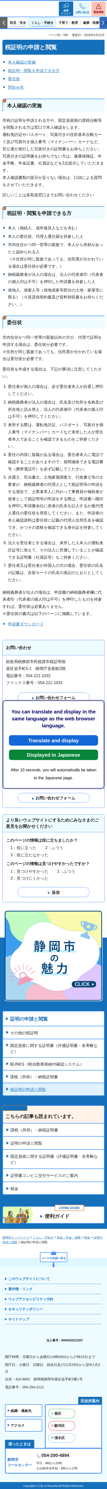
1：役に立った (23, 848)
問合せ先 (16, 87)
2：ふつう (54, 848)
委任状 (14, 79)
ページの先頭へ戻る (53, 1258)
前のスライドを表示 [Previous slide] (3, 23)
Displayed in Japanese (53, 755)
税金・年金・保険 (69, 1237)
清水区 (59, 1438)
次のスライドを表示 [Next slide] (103, 23)
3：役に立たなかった (29, 855)
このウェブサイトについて (29, 1279)
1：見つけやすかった (29, 871)
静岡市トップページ (15, 1237)
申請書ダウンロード (26, 624)
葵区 (57, 1413)
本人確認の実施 (22, 62)
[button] (66, 8)
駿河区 (59, 1426)
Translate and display (53, 740)
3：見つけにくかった (29, 878)
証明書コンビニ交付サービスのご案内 (44, 1175)
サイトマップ (18, 1319)
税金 (14, 1189)
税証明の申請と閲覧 (28, 1089)
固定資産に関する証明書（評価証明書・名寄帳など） (54, 1048)
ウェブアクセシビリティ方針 (30, 1299)
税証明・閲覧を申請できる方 (34, 71)
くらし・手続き (43, 1237)
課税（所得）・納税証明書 (34, 1077)
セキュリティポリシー (25, 1309)
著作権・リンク (20, 1289)
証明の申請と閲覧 (29, 1019)
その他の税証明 (24, 1033)
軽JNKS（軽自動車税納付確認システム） (47, 1064)
